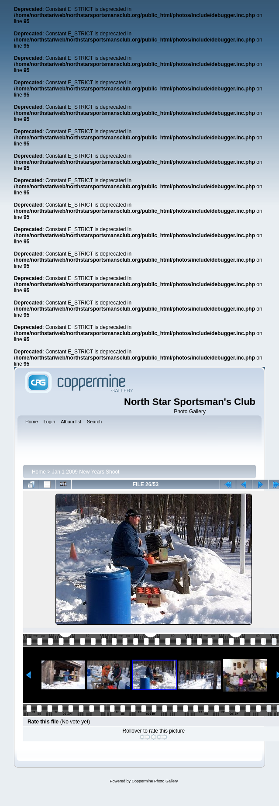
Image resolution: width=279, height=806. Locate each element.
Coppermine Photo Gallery (154, 781)
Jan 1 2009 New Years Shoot (86, 472)
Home (39, 472)
